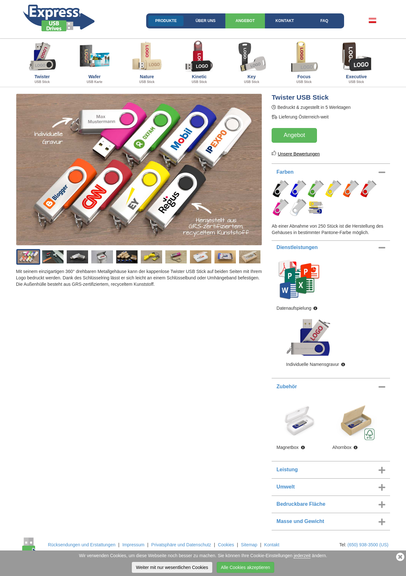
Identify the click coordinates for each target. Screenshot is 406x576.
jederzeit (302, 555)
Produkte (166, 21)
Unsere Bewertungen (299, 153)
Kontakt (284, 21)
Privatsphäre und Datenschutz (181, 544)
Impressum (133, 544)
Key (251, 62)
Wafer (94, 62)
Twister (42, 62)
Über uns (206, 21)
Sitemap (249, 544)
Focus (304, 62)
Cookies (226, 544)
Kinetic (199, 62)
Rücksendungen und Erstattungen (82, 544)
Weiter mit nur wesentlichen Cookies (172, 567)
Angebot (245, 21)
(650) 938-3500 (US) (368, 544)
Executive (356, 62)
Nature (147, 62)
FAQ (324, 21)
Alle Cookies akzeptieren (245, 567)
